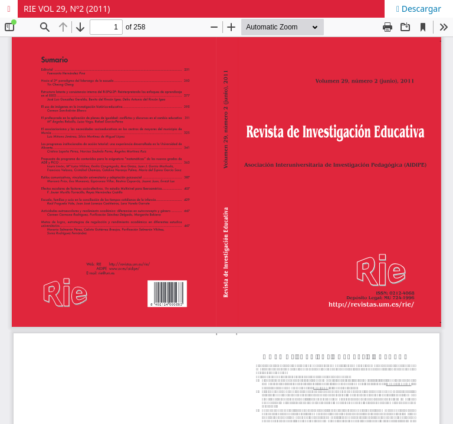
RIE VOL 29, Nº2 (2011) (67, 8)
